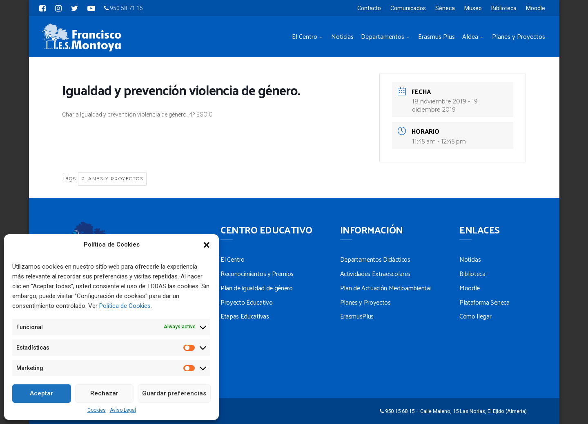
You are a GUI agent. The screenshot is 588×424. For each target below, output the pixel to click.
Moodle (535, 8)
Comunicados (408, 8)
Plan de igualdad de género (256, 288)
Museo (473, 8)
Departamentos (382, 36)
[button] (207, 245)
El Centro (304, 36)
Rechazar (104, 393)
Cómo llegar (475, 316)
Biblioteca (504, 8)
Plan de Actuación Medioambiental (386, 288)
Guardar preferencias (174, 393)
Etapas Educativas (244, 316)
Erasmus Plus (436, 36)
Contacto (369, 8)
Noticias (342, 36)
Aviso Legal (123, 410)
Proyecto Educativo (246, 302)
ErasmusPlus (357, 316)
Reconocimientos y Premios (257, 273)
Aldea (470, 36)
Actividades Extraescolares (375, 273)
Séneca (445, 8)
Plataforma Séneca (484, 302)
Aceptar (41, 393)
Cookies (96, 410)
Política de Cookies (125, 306)
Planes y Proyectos (518, 36)
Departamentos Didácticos (375, 259)
